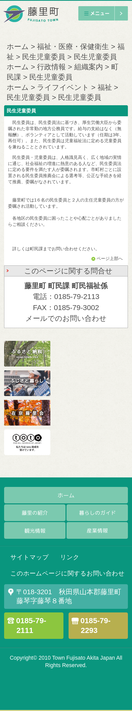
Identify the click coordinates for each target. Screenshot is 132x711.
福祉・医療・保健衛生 (73, 46)
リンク (69, 557)
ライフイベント (63, 87)
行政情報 (51, 67)
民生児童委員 (43, 57)
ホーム (18, 46)
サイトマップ (29, 557)
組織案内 (88, 67)
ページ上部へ (110, 258)
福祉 (105, 87)
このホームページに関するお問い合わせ (67, 573)
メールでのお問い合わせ (66, 318)
